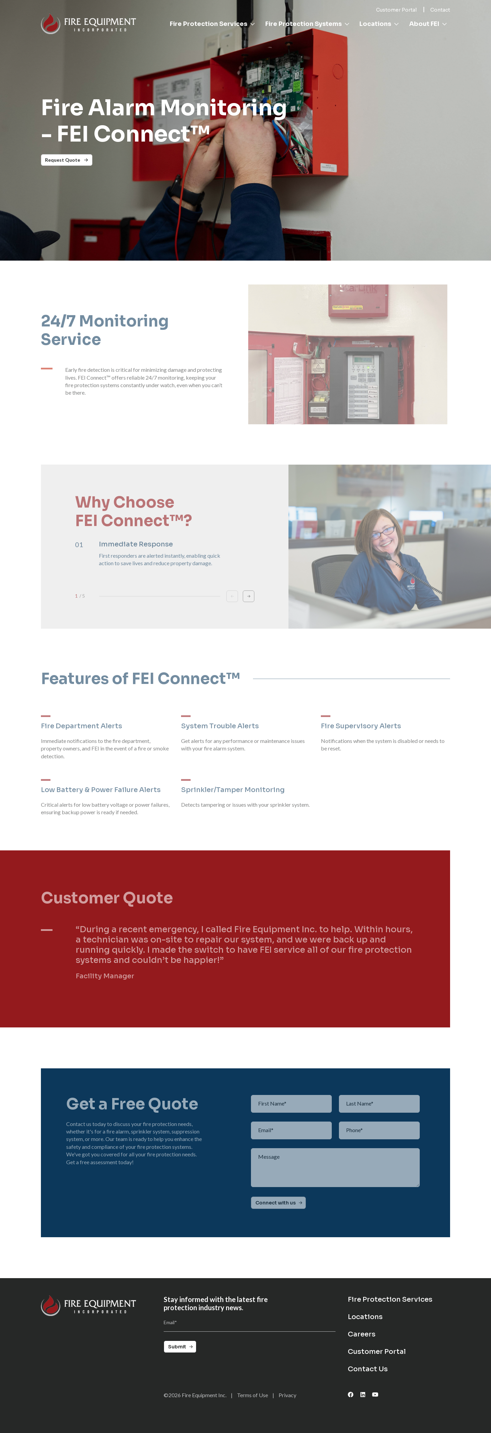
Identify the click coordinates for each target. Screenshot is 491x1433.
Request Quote (66, 160)
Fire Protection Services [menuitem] (212, 24)
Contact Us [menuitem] (368, 1369)
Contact (440, 10)
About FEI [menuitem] (428, 24)
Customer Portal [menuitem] (377, 1352)
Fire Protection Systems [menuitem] (307, 24)
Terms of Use (252, 1395)
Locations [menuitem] (379, 24)
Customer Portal (396, 10)
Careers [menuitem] (361, 1334)
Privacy (287, 1395)
